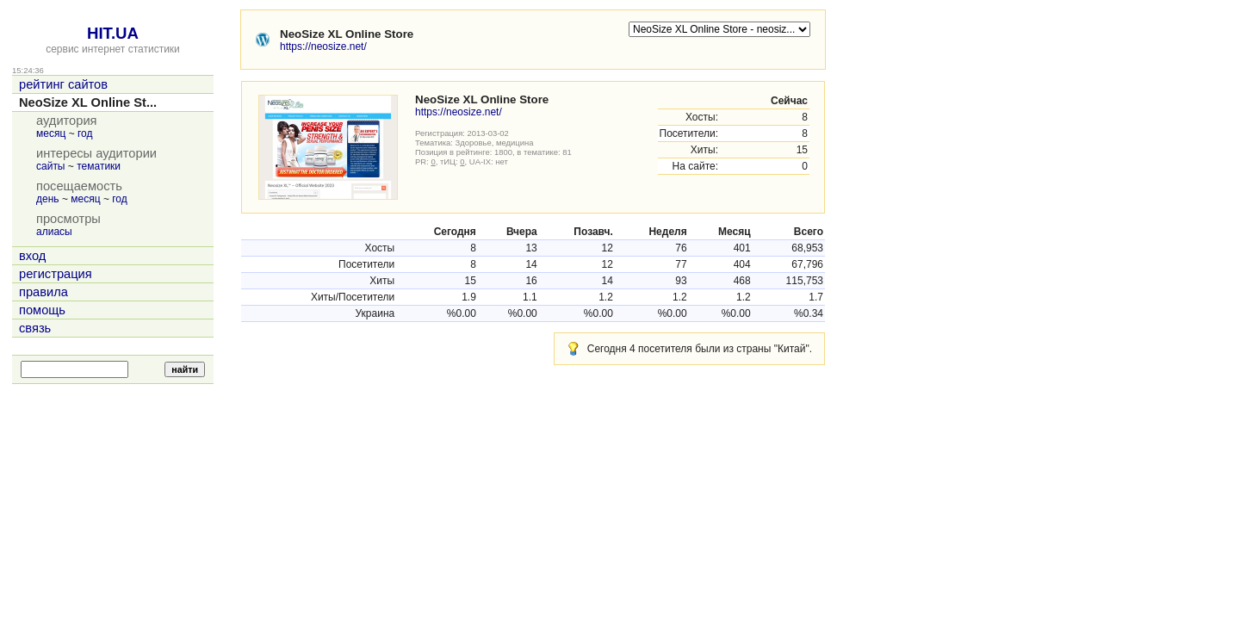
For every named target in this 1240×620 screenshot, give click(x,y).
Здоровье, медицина (495, 142)
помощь (42, 310)
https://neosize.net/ (323, 46)
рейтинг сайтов (63, 84)
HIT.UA (113, 33)
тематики (99, 166)
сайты (50, 166)
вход (32, 256)
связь (35, 328)
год (85, 133)
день (47, 199)
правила (43, 292)
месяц (50, 133)
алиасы (54, 232)
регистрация (55, 274)
